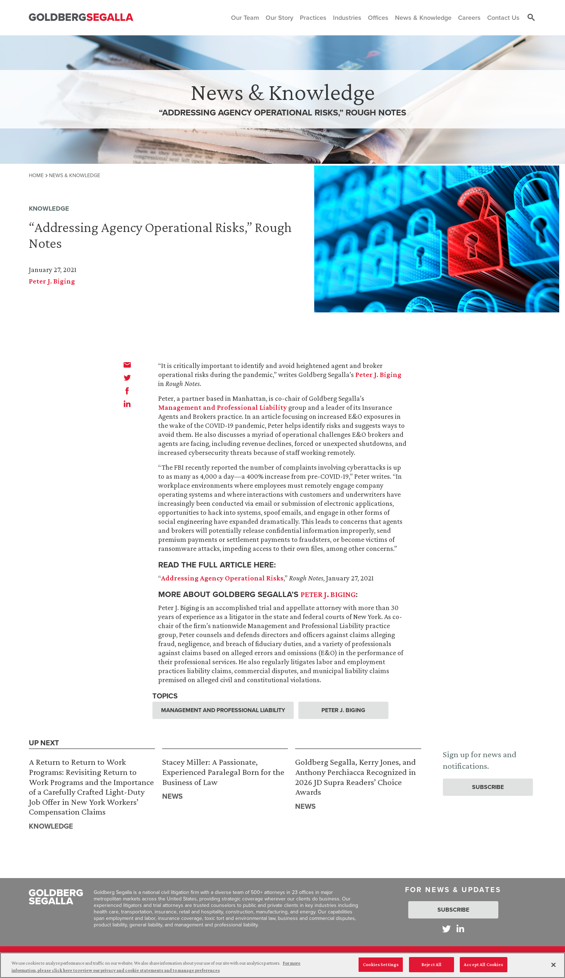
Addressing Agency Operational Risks (222, 578)
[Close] (553, 965)
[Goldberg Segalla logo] (81, 17)
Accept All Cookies (483, 964)
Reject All (431, 964)
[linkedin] (127, 403)
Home (36, 175)
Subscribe (488, 787)
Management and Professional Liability (222, 407)
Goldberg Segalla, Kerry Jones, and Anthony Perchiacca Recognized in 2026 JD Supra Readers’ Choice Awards (355, 777)
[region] (282, 965)
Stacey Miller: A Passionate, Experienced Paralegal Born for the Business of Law (223, 771)
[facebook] (127, 390)
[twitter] (127, 377)
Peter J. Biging (52, 281)
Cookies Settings (381, 964)
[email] (127, 364)
